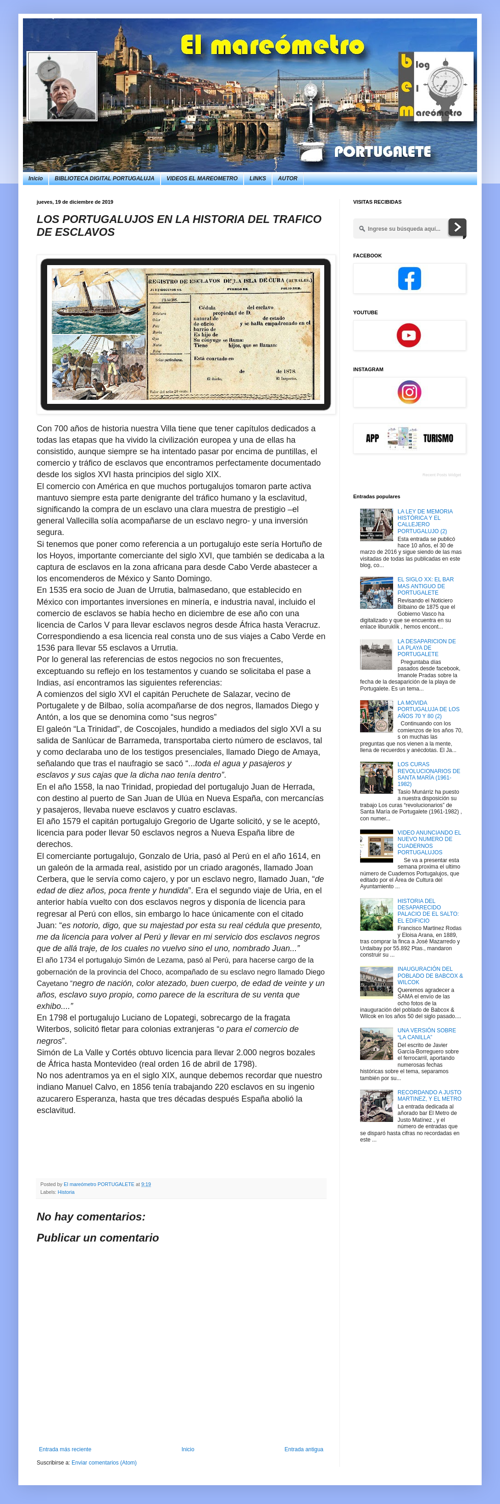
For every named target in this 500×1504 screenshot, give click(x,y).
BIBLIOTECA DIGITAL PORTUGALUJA (105, 178)
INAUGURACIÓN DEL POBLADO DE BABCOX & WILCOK (430, 976)
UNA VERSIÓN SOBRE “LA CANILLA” (427, 1033)
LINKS (258, 178)
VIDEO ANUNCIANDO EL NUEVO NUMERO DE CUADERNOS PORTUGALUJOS (429, 843)
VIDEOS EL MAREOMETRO (202, 178)
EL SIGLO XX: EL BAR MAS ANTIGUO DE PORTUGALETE (426, 586)
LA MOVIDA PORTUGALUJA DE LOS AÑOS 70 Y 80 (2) (429, 709)
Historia (66, 1192)
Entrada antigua (303, 1449)
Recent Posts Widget (441, 475)
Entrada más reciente (65, 1449)
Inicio (35, 178)
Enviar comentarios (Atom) (104, 1462)
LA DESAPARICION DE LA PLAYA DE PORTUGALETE (427, 648)
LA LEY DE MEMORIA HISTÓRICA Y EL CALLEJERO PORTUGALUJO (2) (425, 521)
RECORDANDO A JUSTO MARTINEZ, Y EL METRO (430, 1095)
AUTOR (287, 178)
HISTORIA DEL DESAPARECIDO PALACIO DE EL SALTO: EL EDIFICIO (428, 911)
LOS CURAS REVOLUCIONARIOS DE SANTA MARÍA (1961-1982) (429, 774)
